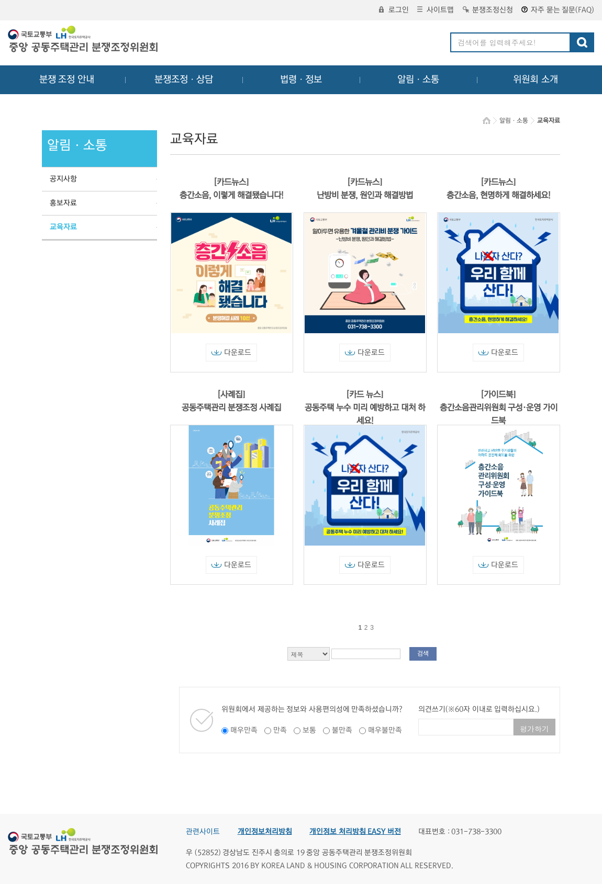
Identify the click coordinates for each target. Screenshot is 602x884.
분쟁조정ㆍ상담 (183, 79)
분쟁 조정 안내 (66, 79)
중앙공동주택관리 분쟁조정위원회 (84, 40)
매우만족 (244, 730)
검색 (423, 653)
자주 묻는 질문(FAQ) (557, 10)
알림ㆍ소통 (418, 79)
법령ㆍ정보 (301, 79)
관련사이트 (203, 832)
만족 (280, 730)
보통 (309, 730)
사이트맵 (435, 10)
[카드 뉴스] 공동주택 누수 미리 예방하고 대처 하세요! (365, 407)
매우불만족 (385, 730)
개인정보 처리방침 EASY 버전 (355, 832)
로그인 (394, 10)
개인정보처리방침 (265, 832)
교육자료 (63, 227)
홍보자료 (63, 203)
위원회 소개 (536, 79)
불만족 (342, 730)
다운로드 (231, 352)
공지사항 (63, 179)
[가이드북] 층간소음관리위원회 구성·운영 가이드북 (499, 407)
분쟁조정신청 (488, 10)
